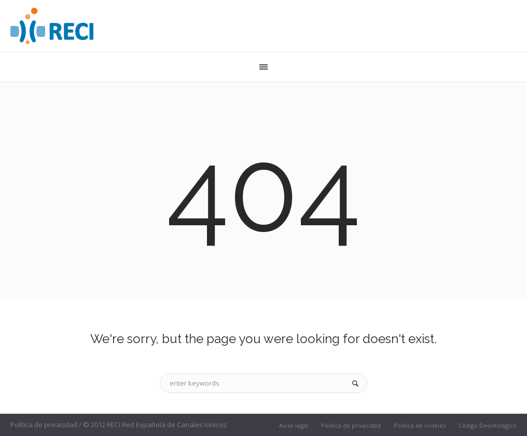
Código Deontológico (488, 425)
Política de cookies (420, 425)
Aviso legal (293, 425)
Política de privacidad (351, 425)
